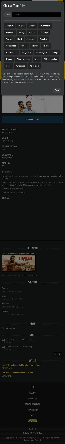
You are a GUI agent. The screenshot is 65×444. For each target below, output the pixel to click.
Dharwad (10, 32)
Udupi (8, 66)
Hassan (32, 32)
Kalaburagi (34, 66)
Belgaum (10, 26)
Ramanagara (41, 52)
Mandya (54, 52)
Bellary (32, 26)
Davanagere (45, 26)
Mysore (24, 46)
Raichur (46, 46)
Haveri (35, 46)
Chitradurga (11, 46)
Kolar (37, 59)
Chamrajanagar (23, 59)
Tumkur (9, 39)
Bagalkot (43, 39)
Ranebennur (11, 52)
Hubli (19, 39)
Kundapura (20, 66)
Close (57, 90)
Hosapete (30, 39)
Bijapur (21, 26)
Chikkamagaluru (50, 59)
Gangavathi (26, 52)
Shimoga (44, 32)
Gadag (21, 32)
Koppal (9, 59)
